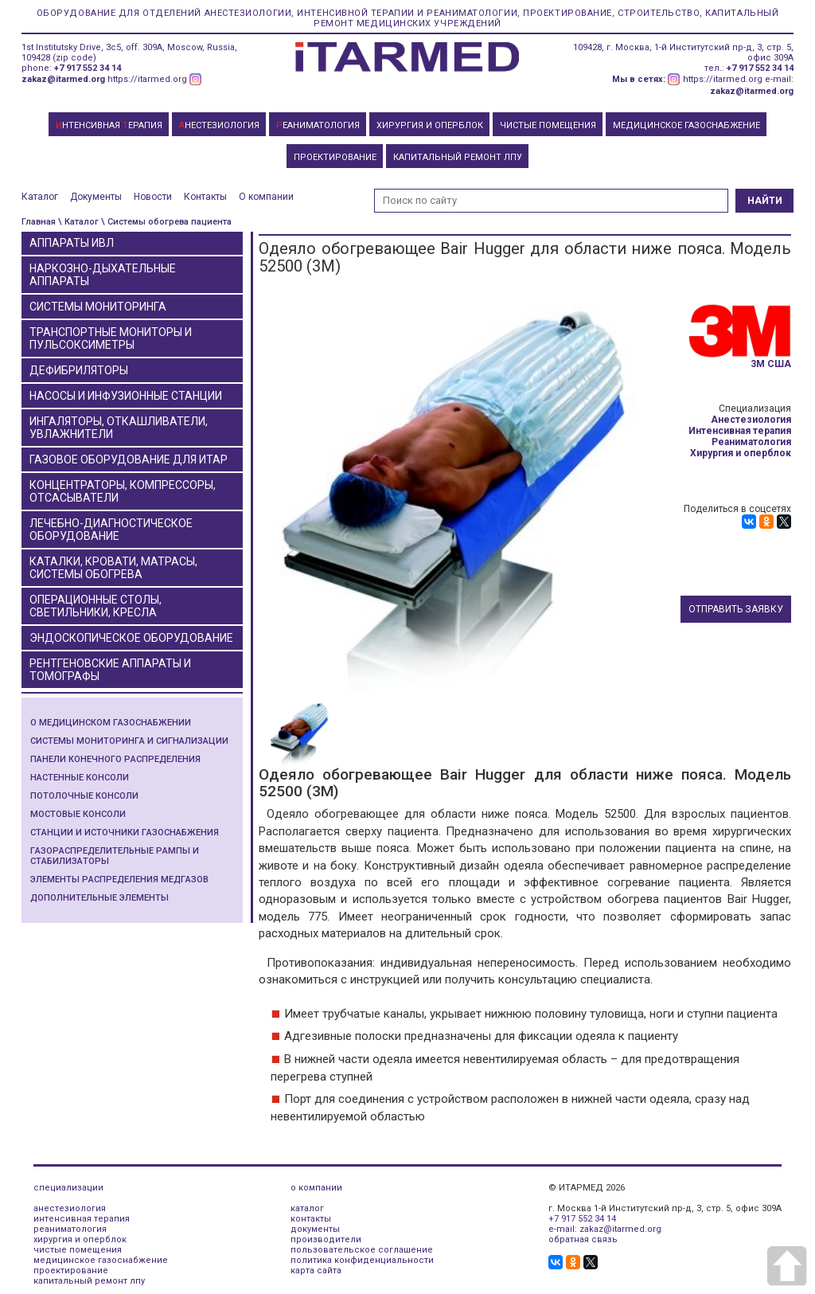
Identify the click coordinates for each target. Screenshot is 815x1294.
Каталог (39, 196)
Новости (153, 196)
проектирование (70, 1270)
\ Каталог (78, 222)
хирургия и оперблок (80, 1239)
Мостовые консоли (78, 814)
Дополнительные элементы (99, 898)
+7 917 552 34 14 (87, 68)
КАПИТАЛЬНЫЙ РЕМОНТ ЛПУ (457, 157)
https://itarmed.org (147, 79)
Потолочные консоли (84, 796)
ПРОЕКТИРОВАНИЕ (335, 157)
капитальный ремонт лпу (89, 1281)
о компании (316, 1188)
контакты (311, 1219)
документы (315, 1229)
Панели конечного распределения (115, 759)
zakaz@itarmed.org (63, 79)
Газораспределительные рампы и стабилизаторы (114, 856)
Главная (38, 222)
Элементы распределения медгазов (119, 879)
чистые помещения (77, 1250)
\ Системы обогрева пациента (166, 222)
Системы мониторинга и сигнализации (129, 741)
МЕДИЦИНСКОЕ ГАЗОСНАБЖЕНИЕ (686, 125)
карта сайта (316, 1270)
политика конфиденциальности (362, 1260)
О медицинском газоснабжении (110, 722)
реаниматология (70, 1229)
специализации (68, 1188)
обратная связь (583, 1239)
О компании (266, 196)
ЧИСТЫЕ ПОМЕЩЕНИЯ (548, 125)
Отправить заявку (735, 609)
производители (326, 1239)
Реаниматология (751, 442)
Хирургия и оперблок (740, 453)
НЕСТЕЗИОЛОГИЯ (219, 125)
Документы (96, 196)
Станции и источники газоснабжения (124, 832)
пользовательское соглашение (362, 1250)
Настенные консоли (79, 777)
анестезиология (69, 1208)
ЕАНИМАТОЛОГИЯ (318, 125)
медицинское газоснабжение (100, 1260)
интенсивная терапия (81, 1219)
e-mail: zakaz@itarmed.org (604, 1229)
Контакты (205, 196)
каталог (307, 1208)
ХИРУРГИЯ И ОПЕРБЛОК (429, 125)
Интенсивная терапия (739, 430)
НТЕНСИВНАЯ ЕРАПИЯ (109, 125)
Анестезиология (751, 419)
